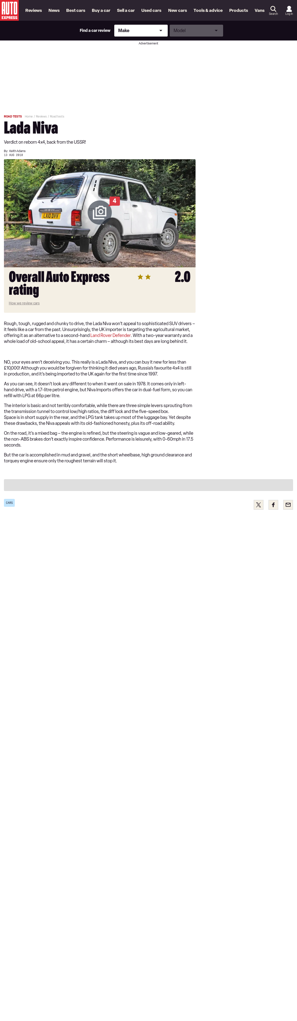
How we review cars (24, 303)
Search (273, 14)
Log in (289, 14)
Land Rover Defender (110, 335)
